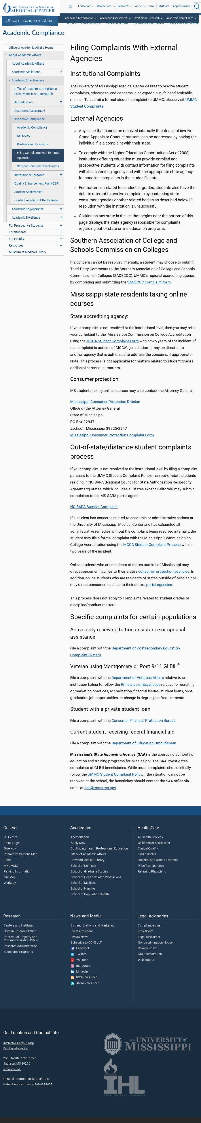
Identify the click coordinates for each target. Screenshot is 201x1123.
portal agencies (159, 590)
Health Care (104, 6)
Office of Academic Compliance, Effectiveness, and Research (35, 97)
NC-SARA (23, 142)
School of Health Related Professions (96, 883)
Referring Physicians (152, 877)
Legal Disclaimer (149, 943)
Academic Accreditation (79, 18)
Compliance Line (149, 931)
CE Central (11, 843)
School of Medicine (83, 888)
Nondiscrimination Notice (155, 948)
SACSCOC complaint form (149, 288)
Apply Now (78, 849)
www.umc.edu (12, 1075)
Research (123, 6)
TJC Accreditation (150, 960)
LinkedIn (79, 977)
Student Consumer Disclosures (38, 172)
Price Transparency (151, 871)
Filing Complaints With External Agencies (38, 161)
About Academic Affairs (25, 61)
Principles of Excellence (140, 690)
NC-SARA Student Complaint (94, 512)
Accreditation (23, 108)
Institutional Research (147, 18)
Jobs (7, 866)
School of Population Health (90, 900)
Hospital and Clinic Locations (158, 866)
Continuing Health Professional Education (99, 854)
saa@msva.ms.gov (100, 793)
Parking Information (17, 877)
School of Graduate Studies (89, 877)
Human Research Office (20, 937)
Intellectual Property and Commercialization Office (21, 944)
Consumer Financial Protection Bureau (143, 726)
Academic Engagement (27, 215)
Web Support (146, 965)
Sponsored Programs (18, 957)
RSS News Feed (84, 983)
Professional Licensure (32, 150)
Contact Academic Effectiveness (36, 206)
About (138, 6)
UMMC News (79, 943)
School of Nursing (83, 894)
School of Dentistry (84, 871)
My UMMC (11, 871)
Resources (16, 251)
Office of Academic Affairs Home (31, 53)
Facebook (80, 954)
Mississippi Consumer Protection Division (105, 407)
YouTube (79, 966)
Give (151, 6)
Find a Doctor (147, 860)
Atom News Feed (85, 989)
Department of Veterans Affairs (138, 683)
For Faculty (16, 245)
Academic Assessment (113, 18)
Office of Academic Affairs (30, 20)
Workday (10, 888)
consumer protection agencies (163, 577)
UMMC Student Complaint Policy (115, 780)
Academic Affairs (117, 28)
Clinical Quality (148, 854)
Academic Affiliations (26, 78)
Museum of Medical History (27, 258)
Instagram (81, 971)
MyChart (164, 6)
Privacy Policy (147, 954)
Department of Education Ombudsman (144, 749)
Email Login (12, 849)
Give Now (10, 854)
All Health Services (150, 843)
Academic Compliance (179, 18)
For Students (18, 238)
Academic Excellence (26, 223)
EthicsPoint (146, 937)
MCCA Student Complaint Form (112, 347)
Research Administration (21, 952)
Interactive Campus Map (20, 860)
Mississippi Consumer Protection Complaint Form (112, 441)
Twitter (78, 960)
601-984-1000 (40, 1084)
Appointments (181, 6)
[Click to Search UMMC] (197, 6)
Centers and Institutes (19, 931)
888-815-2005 (43, 1090)
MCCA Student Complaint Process (152, 550)
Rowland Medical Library (87, 866)
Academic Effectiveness (149, 28)
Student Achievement (29, 198)
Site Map (10, 883)
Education (84, 6)
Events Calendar (82, 937)
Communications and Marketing (93, 931)
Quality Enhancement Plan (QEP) (36, 189)
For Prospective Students (26, 231)
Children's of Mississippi (154, 849)
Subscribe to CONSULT (86, 948)
